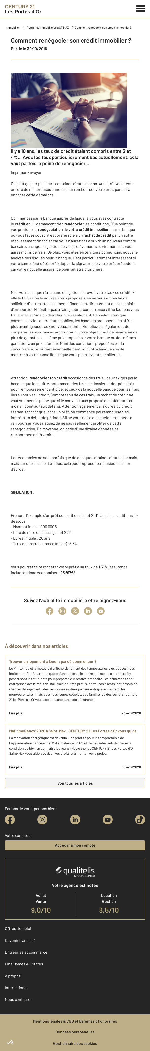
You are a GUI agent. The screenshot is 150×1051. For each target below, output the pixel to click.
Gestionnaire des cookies (75, 1043)
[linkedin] (75, 819)
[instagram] (42, 819)
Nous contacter (18, 999)
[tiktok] (140, 819)
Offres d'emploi (18, 928)
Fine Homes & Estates (24, 964)
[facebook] (10, 819)
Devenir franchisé (20, 940)
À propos (12, 975)
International (16, 987)
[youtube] (108, 819)
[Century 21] (23, 9)
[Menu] (140, 8)
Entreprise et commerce (26, 952)
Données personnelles (75, 1031)
